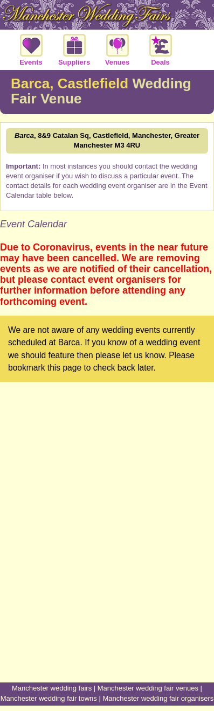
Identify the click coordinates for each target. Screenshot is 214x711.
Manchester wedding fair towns (49, 698)
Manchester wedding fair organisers (157, 698)
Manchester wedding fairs (52, 688)
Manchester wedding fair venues (148, 688)
